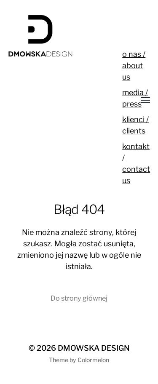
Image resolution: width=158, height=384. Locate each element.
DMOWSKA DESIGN (94, 348)
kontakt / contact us (136, 163)
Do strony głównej (79, 298)
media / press (135, 98)
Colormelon (93, 359)
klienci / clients (135, 125)
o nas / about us (133, 65)
